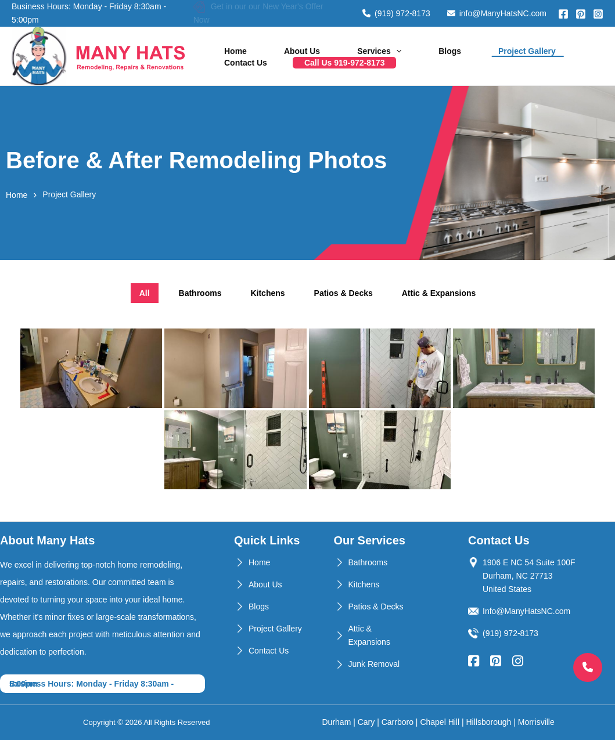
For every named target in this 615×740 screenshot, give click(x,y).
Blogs (397, 46)
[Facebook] (563, 14)
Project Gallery (459, 46)
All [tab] (144, 293)
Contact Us (531, 46)
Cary (366, 722)
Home (228, 46)
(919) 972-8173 (396, 13)
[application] (358, 46)
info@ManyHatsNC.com (496, 13)
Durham (336, 722)
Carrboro (397, 722)
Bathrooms (368, 562)
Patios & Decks (376, 606)
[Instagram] (598, 14)
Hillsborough (489, 722)
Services (341, 46)
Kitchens (364, 584)
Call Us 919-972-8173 (257, 66)
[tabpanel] (307, 409)
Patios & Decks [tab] (343, 293)
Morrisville (536, 722)
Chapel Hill (439, 722)
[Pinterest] (581, 14)
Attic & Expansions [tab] (439, 293)
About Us (279, 46)
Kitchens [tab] (267, 293)
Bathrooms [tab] (200, 293)
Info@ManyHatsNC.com (526, 611)
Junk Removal (374, 664)
